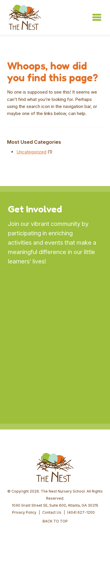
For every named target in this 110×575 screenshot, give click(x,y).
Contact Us (51, 512)
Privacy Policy (24, 512)
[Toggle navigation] (96, 17)
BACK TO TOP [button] (55, 521)
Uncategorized (31, 152)
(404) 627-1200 (81, 512)
